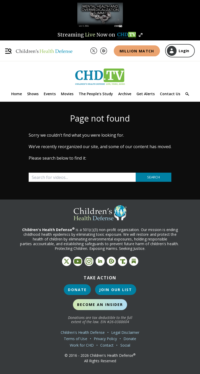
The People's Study (96, 93)
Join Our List (115, 289)
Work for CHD (82, 345)
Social (125, 345)
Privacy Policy (105, 338)
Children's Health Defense (83, 332)
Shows (33, 93)
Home (16, 93)
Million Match (137, 51)
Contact (107, 345)
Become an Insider (100, 304)
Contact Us (170, 93)
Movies (67, 93)
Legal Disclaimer (125, 332)
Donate (77, 289)
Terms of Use (75, 338)
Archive (124, 93)
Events (50, 93)
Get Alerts (145, 93)
